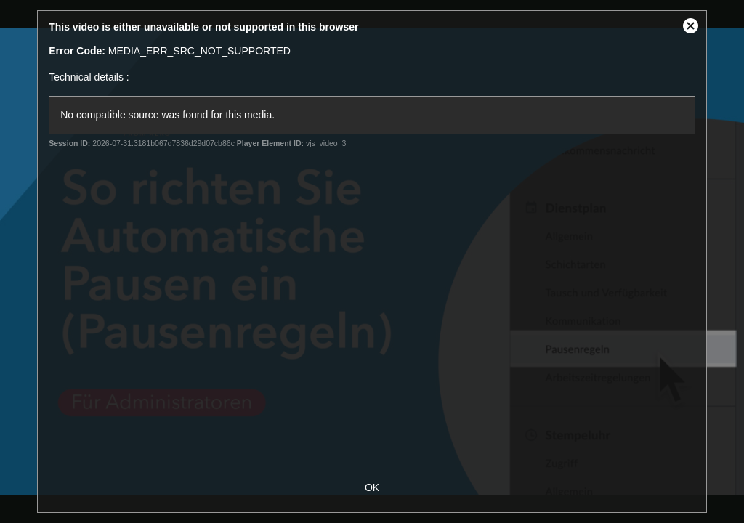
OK (372, 487)
